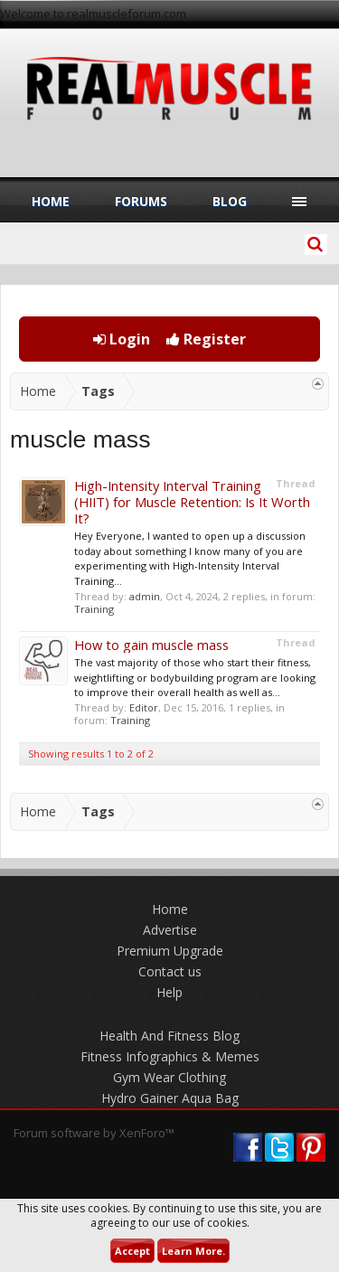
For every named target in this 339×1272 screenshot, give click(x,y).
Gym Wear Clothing (169, 1077)
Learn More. (193, 1251)
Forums (141, 201)
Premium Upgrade (170, 950)
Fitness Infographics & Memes (169, 1056)
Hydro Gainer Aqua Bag (170, 1098)
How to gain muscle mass (151, 645)
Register (206, 339)
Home (51, 201)
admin (144, 596)
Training (94, 609)
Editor (143, 707)
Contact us (170, 971)
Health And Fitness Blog (169, 1035)
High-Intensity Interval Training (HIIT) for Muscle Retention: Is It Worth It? (192, 501)
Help (169, 992)
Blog (229, 201)
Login (121, 339)
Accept (132, 1251)
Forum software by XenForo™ (94, 1133)
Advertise (170, 929)
